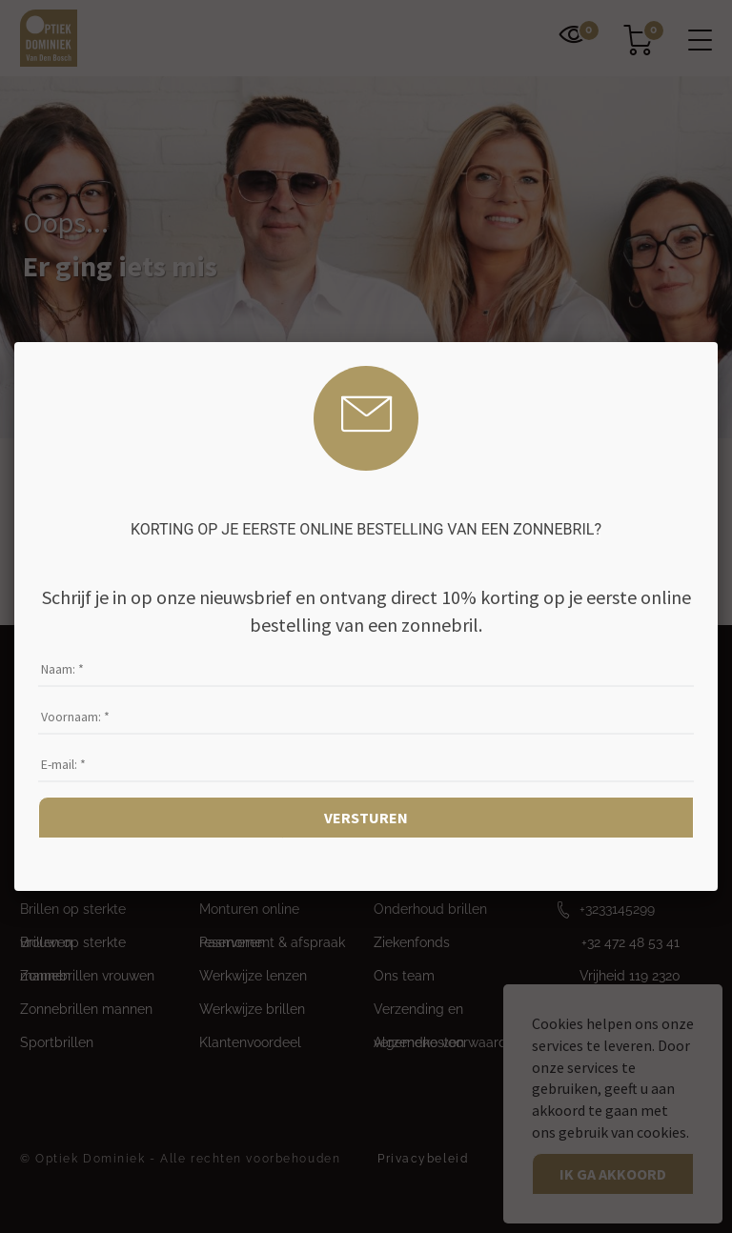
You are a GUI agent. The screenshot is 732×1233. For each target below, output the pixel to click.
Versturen (366, 817)
